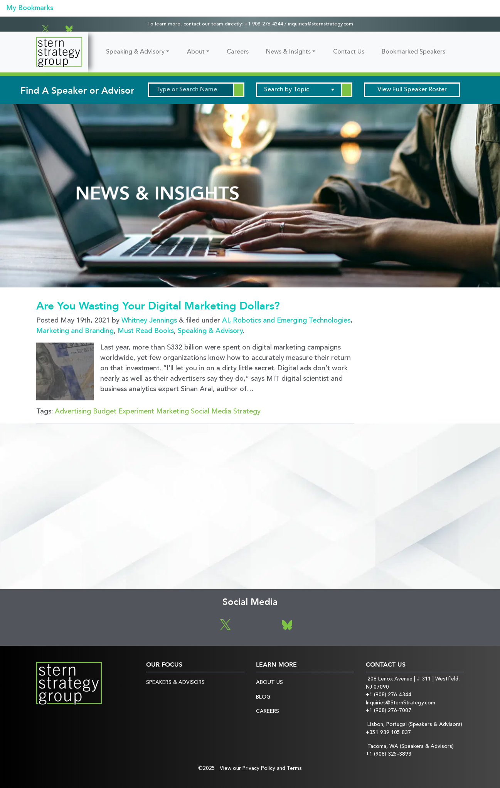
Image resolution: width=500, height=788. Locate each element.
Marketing (172, 411)
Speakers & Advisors (175, 682)
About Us (269, 682)
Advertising (73, 411)
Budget (104, 411)
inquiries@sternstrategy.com (320, 24)
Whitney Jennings (149, 320)
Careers (238, 52)
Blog (263, 697)
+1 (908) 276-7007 (388, 710)
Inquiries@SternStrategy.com (400, 703)
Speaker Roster (412, 90)
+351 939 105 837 (388, 732)
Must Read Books (146, 331)
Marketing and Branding (75, 331)
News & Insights (288, 52)
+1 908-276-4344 (263, 24)
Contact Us (348, 52)
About (196, 52)
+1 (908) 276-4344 (388, 694)
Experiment (136, 411)
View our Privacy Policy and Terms (261, 768)
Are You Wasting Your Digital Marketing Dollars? (158, 306)
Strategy (247, 411)
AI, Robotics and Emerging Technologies (286, 320)
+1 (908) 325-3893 (388, 754)
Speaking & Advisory (135, 52)
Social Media (211, 411)
